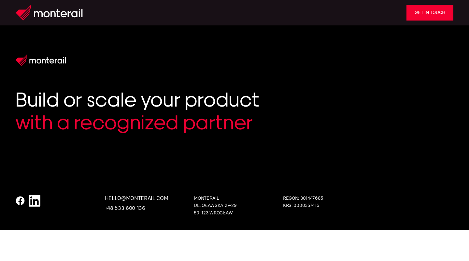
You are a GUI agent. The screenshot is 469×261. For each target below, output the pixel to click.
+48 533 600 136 (125, 208)
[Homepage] (49, 13)
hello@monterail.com (136, 198)
